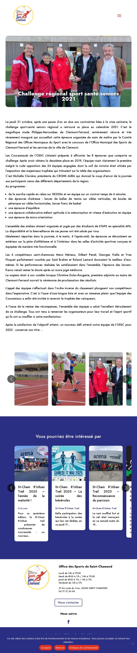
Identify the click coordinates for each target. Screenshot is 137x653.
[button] (11, 379)
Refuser (60, 647)
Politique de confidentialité (84, 647)
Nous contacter (68, 602)
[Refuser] (132, 643)
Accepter (45, 647)
